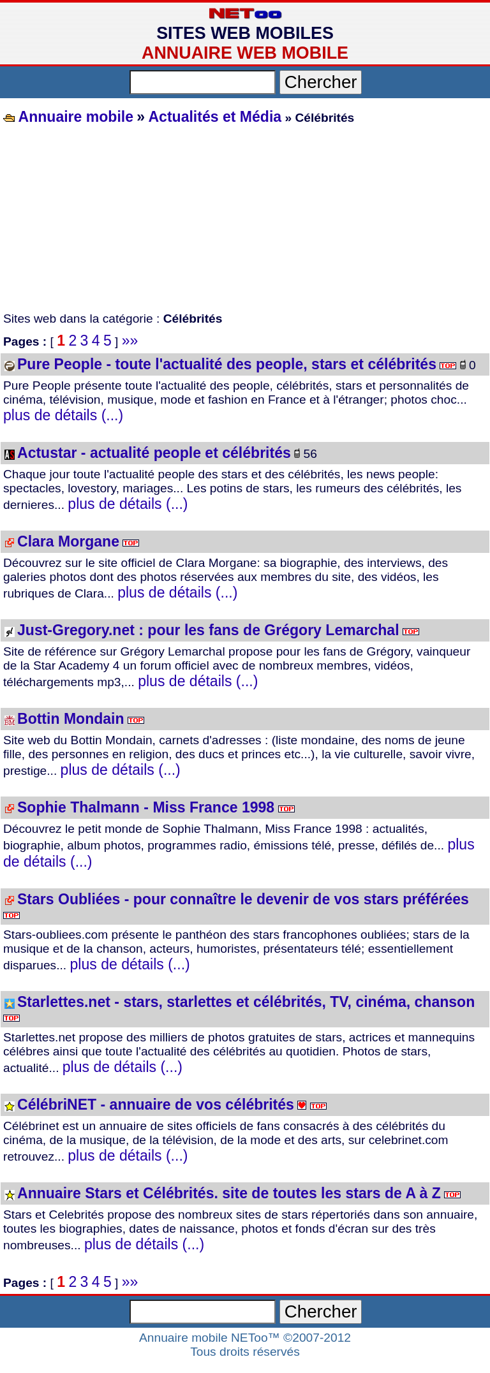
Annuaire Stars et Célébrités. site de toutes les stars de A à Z (229, 1193)
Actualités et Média (214, 116)
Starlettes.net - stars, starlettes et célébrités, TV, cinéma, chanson (246, 1002)
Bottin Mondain (70, 718)
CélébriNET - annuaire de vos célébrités (155, 1104)
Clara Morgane (68, 541)
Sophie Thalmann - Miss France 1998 (145, 807)
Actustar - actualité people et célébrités (154, 452)
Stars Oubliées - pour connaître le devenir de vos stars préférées (243, 899)
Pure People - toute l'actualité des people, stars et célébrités (226, 364)
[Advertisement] (245, 219)
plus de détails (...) (63, 415)
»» (130, 340)
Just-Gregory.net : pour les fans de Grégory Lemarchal (208, 630)
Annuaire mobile (74, 116)
